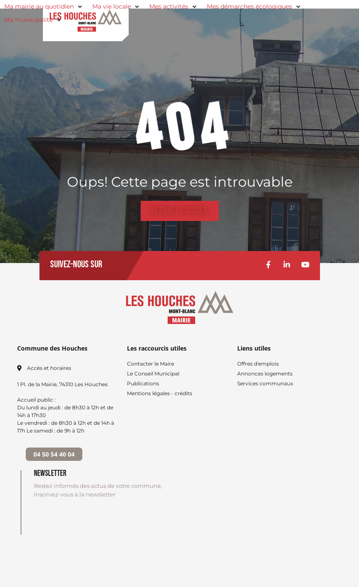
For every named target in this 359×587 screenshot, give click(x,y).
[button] (44, 6)
